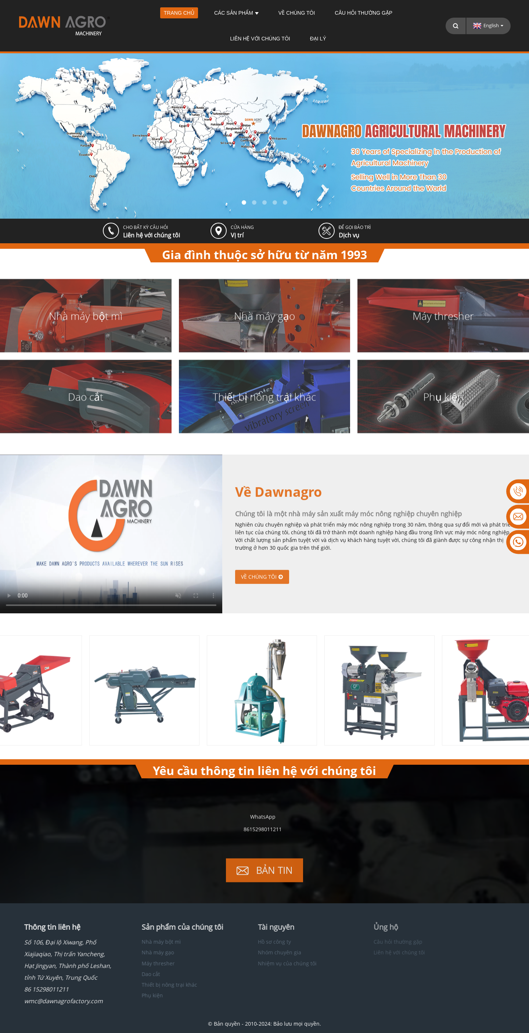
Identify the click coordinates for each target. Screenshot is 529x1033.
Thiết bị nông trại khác (154, 984)
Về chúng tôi (296, 13)
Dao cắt (136, 974)
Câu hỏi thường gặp (363, 13)
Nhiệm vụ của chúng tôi (271, 963)
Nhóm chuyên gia (263, 952)
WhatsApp (263, 821)
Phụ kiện (137, 995)
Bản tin (274, 875)
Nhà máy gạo (143, 952)
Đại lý (318, 39)
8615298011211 (263, 834)
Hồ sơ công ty (258, 941)
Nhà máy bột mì (146, 941)
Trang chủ (179, 13)
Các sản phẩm (236, 13)
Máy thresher (143, 963)
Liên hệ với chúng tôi (260, 39)
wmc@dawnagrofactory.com (52, 1001)
